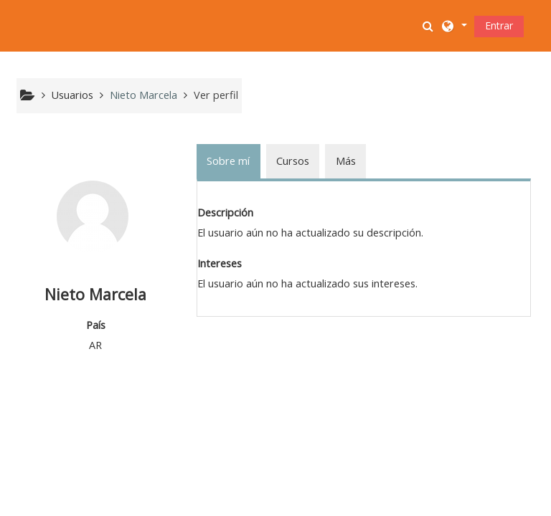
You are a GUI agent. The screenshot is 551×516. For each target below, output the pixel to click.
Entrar (499, 25)
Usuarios (72, 95)
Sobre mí (228, 161)
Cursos (292, 161)
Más (346, 161)
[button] (429, 25)
